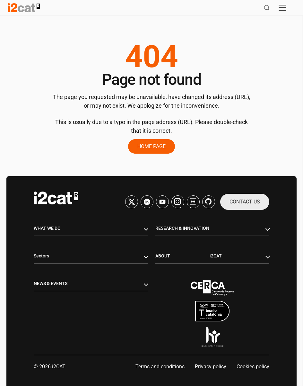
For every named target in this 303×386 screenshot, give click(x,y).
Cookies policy (253, 367)
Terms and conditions (160, 367)
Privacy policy (210, 367)
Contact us (244, 202)
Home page (151, 146)
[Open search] (266, 7)
